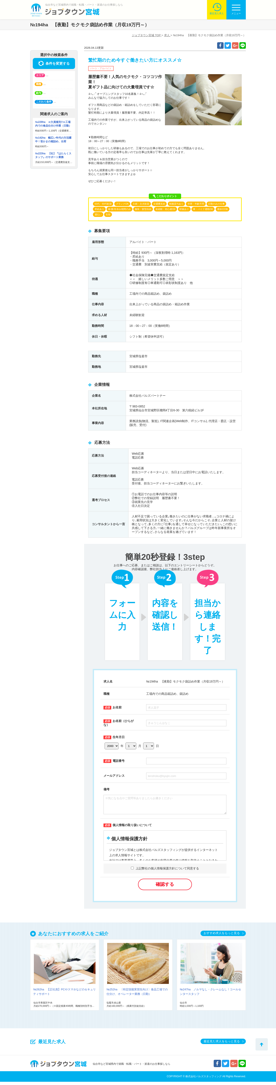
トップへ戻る (262, 1044)
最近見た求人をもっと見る (222, 1044)
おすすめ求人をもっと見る (222, 936)
